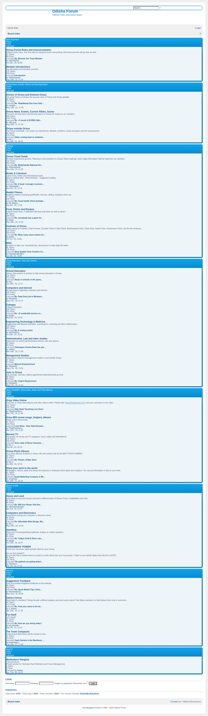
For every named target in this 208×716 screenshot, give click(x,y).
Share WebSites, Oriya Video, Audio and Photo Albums (29, 390)
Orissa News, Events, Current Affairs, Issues (30, 111)
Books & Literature (16, 173)
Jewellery (11, 530)
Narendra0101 (15, 592)
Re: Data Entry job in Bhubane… (29, 297)
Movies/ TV (12, 434)
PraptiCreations (15, 411)
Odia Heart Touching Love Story (28, 409)
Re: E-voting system (23, 330)
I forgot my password (63, 683)
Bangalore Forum (93, 708)
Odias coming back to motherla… (29, 137)
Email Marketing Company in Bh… (29, 477)
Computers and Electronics (21, 513)
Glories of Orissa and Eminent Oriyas (26, 94)
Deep (11, 220)
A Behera (12, 564)
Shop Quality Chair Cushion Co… (29, 252)
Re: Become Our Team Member (28, 59)
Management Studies (17, 355)
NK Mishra (13, 203)
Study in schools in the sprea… (28, 280)
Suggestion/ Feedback (18, 581)
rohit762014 (14, 61)
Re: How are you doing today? (28, 623)
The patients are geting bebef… (28, 562)
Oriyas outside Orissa (18, 128)
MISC (9, 243)
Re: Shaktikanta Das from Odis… (29, 103)
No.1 (11, 139)
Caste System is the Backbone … (29, 640)
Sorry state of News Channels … (29, 443)
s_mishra (12, 609)
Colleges (11, 304)
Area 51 (9, 649)
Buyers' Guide (12, 486)
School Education (15, 271)
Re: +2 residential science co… (28, 313)
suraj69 (12, 105)
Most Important (12, 40)
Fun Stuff (11, 614)
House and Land (15, 496)
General (9, 571)
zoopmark (13, 479)
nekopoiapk (13, 186)
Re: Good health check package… (29, 201)
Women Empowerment (24, 364)
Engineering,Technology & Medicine (25, 321)
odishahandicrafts (16, 507)
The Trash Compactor (18, 631)
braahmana (13, 642)
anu (10, 282)
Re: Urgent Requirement (25, 381)
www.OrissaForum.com (75, 403)
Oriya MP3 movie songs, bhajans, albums (28, 417)
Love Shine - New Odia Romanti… (29, 426)
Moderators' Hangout (17, 659)
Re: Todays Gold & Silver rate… (28, 538)
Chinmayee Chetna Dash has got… (30, 347)
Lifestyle (9, 146)
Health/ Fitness (14, 192)
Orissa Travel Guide (17, 156)
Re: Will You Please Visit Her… (28, 505)
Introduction (19, 75)
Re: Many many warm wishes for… (30, 235)
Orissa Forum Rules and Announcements (28, 50)
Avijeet (20, 670)
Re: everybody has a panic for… (28, 218)
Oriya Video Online (16, 400)
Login (8, 679)
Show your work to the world (21, 468)
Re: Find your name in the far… (28, 606)
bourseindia (14, 625)
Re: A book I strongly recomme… (29, 184)
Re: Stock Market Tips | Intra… (28, 590)
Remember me (81, 683)
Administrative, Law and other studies (26, 338)
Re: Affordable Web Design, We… (29, 522)
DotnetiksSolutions (89, 693)
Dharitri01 (13, 299)
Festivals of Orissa (16, 226)
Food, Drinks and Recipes (20, 209)
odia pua (12, 122)
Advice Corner (14, 598)
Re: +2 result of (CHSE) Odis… (28, 120)
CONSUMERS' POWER (18, 546)
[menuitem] (198, 28)
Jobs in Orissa (14, 372)
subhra (12, 349)
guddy (11, 237)
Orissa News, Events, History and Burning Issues (27, 84)
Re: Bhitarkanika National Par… (28, 165)
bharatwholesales (16, 254)
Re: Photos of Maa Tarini (25, 460)
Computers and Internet (19, 288)
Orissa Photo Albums (17, 451)
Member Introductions (18, 67)
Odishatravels (14, 78)
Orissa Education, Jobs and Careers (21, 261)
